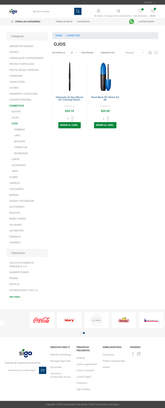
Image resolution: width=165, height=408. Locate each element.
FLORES (13, 177)
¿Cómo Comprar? (86, 370)
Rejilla (150, 52)
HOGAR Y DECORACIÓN (21, 201)
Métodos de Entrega (60, 354)
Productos (82, 383)
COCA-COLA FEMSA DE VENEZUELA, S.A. (21, 264)
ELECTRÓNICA (17, 206)
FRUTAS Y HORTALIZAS (21, 64)
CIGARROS (15, 242)
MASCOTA (14, 212)
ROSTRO (16, 111)
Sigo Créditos (83, 389)
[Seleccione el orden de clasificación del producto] (131, 52)
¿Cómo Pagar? (84, 376)
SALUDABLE (15, 224)
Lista (156, 52)
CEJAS (15, 117)
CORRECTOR (20, 147)
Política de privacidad (114, 361)
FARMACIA (15, 236)
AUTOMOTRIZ (16, 230)
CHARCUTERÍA (17, 82)
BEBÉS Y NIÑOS (17, 218)
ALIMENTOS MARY (19, 272)
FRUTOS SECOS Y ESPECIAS (24, 70)
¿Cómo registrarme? (87, 364)
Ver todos (14, 297)
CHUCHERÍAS (16, 189)
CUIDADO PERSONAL (20, 99)
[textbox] (52, 11)
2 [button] (84, 333)
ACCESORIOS (19, 165)
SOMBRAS (19, 129)
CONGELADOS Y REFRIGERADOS (26, 58)
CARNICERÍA (16, 76)
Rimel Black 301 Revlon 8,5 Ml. (105, 98)
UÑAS (15, 171)
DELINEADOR (21, 153)
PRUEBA (13, 278)
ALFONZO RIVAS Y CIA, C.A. (23, 290)
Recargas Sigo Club (60, 361)
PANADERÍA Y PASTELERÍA (23, 93)
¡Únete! (106, 367)
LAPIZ (17, 135)
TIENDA (59, 35)
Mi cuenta (98, 16)
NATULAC (14, 284)
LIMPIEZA (14, 183)
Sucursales (56, 367)
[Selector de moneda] (149, 2)
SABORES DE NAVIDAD (21, 46)
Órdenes (81, 358)
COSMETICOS (16, 105)
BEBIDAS (14, 195)
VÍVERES (13, 52)
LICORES (14, 87)
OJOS (15, 123)
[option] (42, 320)
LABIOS (16, 159)
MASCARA (19, 141)
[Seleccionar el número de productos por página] (73, 52)
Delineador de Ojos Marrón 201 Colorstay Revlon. (69, 98)
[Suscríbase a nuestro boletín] (22, 370)
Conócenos (109, 354)
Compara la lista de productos (118, 16)
